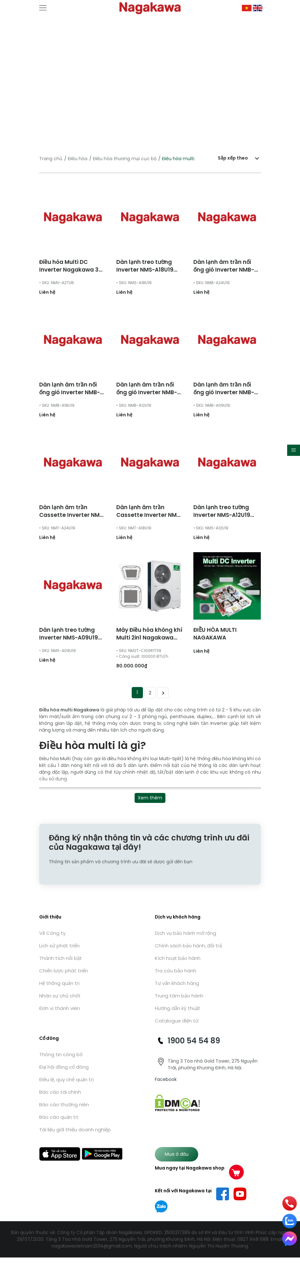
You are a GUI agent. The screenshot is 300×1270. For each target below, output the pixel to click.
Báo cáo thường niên (64, 1104)
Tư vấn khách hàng (177, 983)
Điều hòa (77, 158)
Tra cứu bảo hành (175, 970)
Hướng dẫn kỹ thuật (177, 1008)
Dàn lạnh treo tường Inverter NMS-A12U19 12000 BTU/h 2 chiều (221, 514)
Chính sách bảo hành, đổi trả (188, 945)
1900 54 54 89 (194, 1040)
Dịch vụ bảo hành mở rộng (185, 933)
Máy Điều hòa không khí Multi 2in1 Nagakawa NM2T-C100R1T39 (149, 637)
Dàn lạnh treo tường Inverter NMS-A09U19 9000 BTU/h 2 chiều (68, 637)
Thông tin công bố (61, 1054)
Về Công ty (52, 933)
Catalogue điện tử (177, 1020)
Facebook (166, 1079)
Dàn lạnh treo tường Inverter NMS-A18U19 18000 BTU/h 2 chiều (144, 269)
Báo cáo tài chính (60, 1092)
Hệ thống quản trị (59, 983)
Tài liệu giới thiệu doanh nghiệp (75, 1129)
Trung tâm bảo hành (179, 995)
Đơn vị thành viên (59, 1008)
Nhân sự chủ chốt (60, 995)
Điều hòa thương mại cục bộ (124, 158)
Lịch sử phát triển (59, 945)
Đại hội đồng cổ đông (64, 1067)
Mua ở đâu (177, 1154)
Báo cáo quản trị (58, 1117)
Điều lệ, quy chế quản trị (66, 1079)
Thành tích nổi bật (60, 958)
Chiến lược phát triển (63, 970)
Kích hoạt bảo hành (177, 958)
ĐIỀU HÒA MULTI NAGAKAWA (215, 633)
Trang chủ (50, 158)
